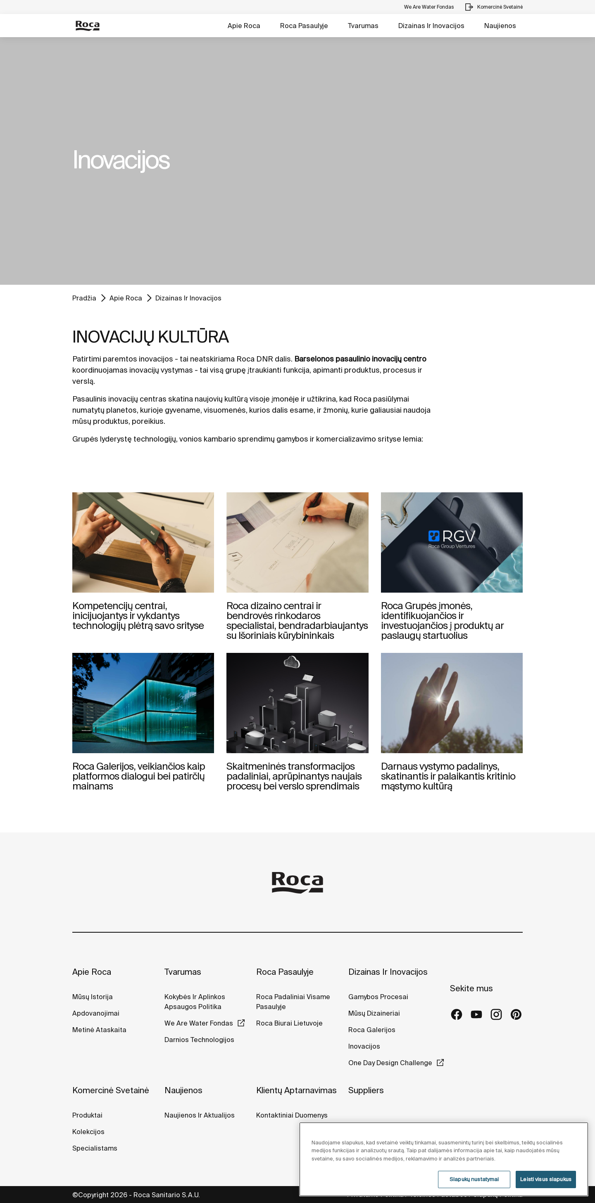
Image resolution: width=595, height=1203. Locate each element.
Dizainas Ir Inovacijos (431, 25)
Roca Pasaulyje (304, 25)
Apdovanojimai (95, 1013)
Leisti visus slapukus (545, 1179)
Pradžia (84, 298)
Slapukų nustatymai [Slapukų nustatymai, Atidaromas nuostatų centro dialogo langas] (474, 1179)
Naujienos (500, 25)
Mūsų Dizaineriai (374, 1013)
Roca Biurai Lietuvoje (289, 1023)
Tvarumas (363, 25)
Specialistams (94, 1148)
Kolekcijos (88, 1131)
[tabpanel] (297, 161)
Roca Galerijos (371, 1029)
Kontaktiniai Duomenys (292, 1115)
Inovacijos (364, 1046)
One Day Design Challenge (390, 1062)
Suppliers (366, 1090)
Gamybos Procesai (378, 996)
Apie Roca (244, 25)
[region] (443, 1159)
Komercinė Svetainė (110, 1090)
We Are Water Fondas (198, 1023)
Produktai (87, 1115)
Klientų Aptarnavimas (296, 1090)
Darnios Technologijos (199, 1039)
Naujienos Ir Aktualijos (199, 1115)
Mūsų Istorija (92, 996)
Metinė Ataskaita (99, 1029)
